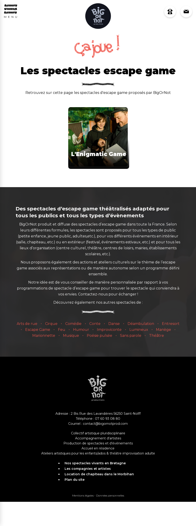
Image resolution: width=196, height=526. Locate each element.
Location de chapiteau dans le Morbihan (99, 474)
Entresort (171, 323)
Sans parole (130, 335)
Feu (61, 329)
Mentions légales (83, 495)
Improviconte (109, 329)
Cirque (51, 323)
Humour (81, 329)
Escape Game (37, 329)
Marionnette (43, 335)
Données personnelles (110, 495)
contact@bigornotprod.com (105, 424)
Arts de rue (27, 323)
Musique (71, 335)
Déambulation (141, 323)
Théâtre (156, 335)
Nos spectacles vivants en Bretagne (95, 463)
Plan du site (74, 480)
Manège (163, 329)
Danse (114, 323)
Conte (95, 323)
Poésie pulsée (99, 335)
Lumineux (138, 329)
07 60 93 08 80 (107, 419)
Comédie (73, 323)
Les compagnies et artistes (88, 469)
